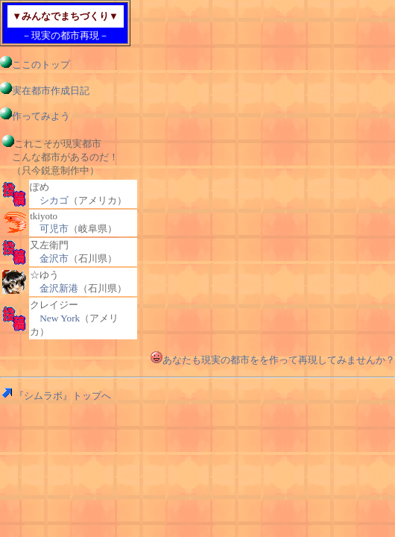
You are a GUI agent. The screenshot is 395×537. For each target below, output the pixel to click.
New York (60, 318)
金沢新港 (59, 288)
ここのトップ (35, 64)
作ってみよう (35, 116)
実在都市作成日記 (44, 90)
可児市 (54, 228)
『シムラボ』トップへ (55, 395)
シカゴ (54, 200)
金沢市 (54, 258)
